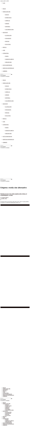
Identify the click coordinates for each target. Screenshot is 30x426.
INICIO (4, 8)
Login (4, 3)
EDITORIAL (7, 26)
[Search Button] (11, 74)
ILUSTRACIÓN (8, 35)
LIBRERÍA (5, 71)
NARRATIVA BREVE (9, 59)
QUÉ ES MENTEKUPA (7, 65)
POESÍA (6, 56)
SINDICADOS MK (6, 11)
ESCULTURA (8, 44)
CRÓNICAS (7, 20)
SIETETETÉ (5, 32)
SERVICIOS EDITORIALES (8, 68)
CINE (4, 50)
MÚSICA (4, 47)
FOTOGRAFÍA (8, 38)
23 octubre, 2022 (3, 198)
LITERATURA (6, 53)
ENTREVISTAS (8, 17)
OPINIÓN (7, 23)
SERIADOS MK (8, 62)
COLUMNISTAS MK (9, 29)
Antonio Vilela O (5, 197)
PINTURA (7, 41)
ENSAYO (7, 14)
